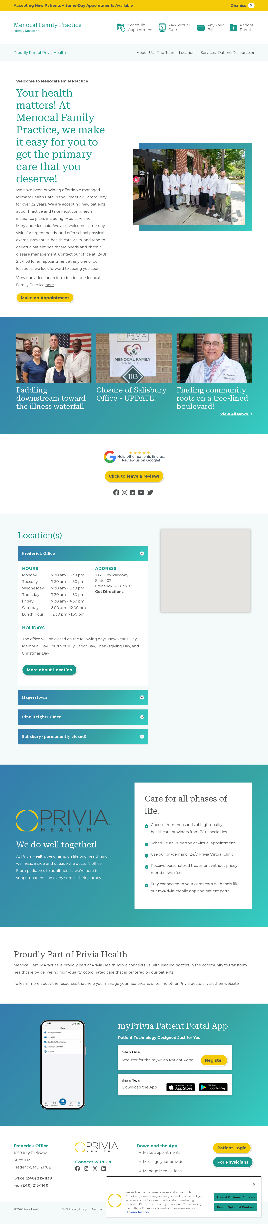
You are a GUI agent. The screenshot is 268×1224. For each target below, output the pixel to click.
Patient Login (232, 1147)
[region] (183, 1196)
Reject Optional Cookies (235, 1207)
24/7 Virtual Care (179, 27)
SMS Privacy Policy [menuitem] (74, 1209)
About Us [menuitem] (145, 52)
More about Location (49, 669)
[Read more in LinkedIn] (133, 493)
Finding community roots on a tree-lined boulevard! (212, 398)
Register (214, 1060)
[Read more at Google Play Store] (213, 1087)
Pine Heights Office (41, 717)
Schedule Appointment (140, 27)
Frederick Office (38, 553)
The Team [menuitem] (166, 52)
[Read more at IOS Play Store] (180, 1087)
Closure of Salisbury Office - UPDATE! (131, 394)
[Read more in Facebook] (117, 493)
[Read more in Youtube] (142, 493)
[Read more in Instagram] (125, 493)
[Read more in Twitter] (151, 493)
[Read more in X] (95, 1169)
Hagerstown (34, 697)
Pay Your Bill (216, 27)
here (50, 285)
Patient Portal (246, 27)
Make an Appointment (45, 297)
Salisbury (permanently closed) (54, 736)
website (231, 983)
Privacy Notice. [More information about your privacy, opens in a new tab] (138, 1212)
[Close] (254, 1184)
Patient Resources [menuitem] (235, 52)
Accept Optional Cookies (235, 1197)
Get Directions (109, 591)
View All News (236, 414)
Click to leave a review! (134, 476)
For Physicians (232, 1162)
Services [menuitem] (208, 52)
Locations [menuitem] (188, 52)
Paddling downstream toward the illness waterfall (51, 398)
